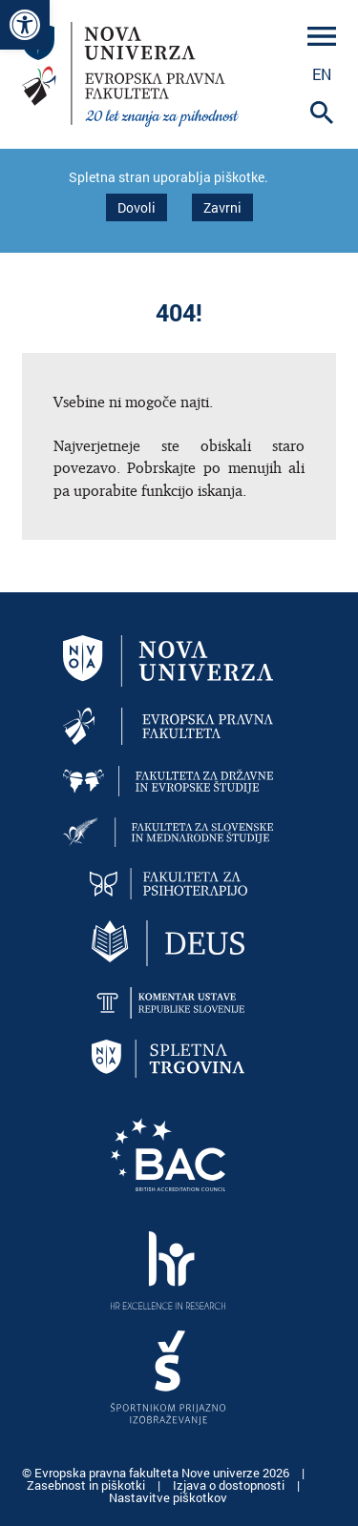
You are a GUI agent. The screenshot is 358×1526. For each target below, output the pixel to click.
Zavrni (222, 207)
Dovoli (136, 207)
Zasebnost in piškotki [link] (87, 1485)
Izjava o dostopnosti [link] (230, 1485)
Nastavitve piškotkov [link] (168, 1497)
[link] (25, 25)
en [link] (321, 74)
